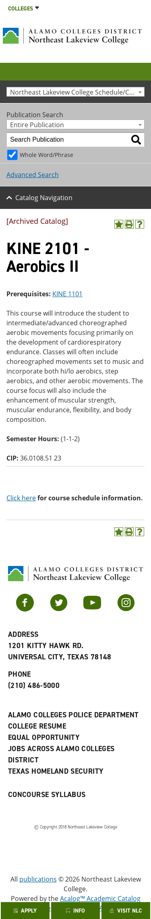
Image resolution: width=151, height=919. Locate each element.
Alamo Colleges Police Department (73, 715)
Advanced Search (32, 174)
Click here (21, 498)
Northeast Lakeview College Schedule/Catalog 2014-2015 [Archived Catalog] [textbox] (77, 92)
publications (38, 879)
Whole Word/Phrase (46, 155)
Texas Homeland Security (55, 771)
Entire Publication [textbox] (37, 124)
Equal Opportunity (44, 737)
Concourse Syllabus (46, 794)
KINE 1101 (67, 293)
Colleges (20, 8)
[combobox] (75, 92)
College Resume (37, 726)
